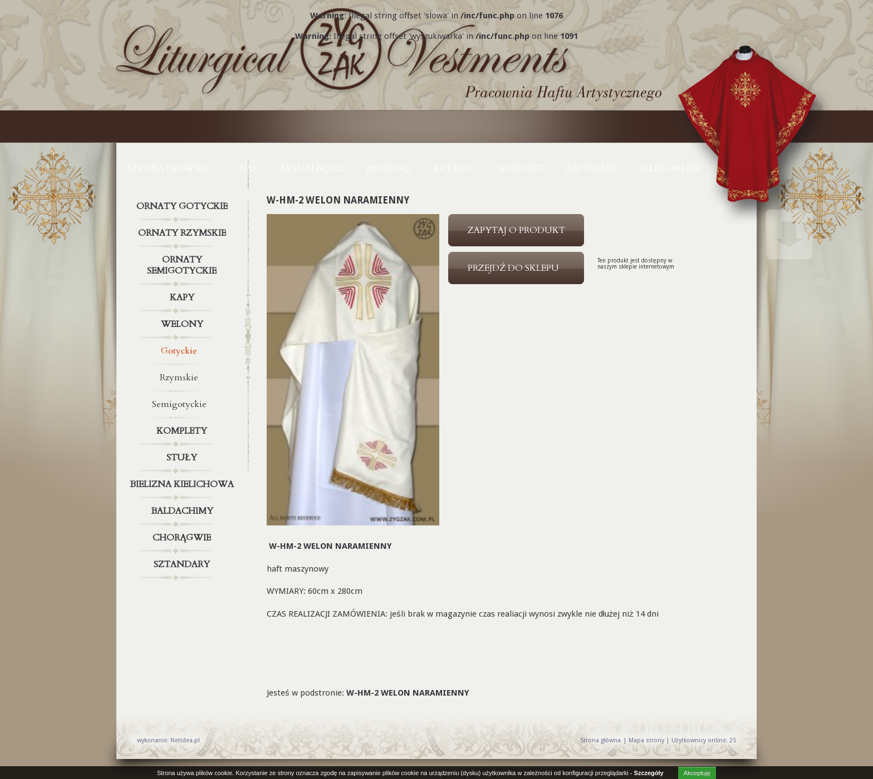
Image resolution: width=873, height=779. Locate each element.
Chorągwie (183, 537)
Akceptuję (697, 773)
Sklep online (670, 168)
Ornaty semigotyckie (183, 263)
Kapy (183, 297)
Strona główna (167, 168)
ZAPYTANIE (591, 168)
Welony (183, 324)
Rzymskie (179, 377)
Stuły (183, 457)
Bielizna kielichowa (183, 484)
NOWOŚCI (388, 168)
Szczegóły (649, 773)
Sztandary (183, 564)
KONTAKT (521, 168)
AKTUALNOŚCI (311, 168)
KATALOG (455, 168)
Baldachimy (183, 511)
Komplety (183, 430)
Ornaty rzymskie (183, 233)
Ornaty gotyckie (183, 206)
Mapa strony (646, 740)
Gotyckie (179, 351)
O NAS (243, 168)
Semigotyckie (179, 404)
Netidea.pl (185, 740)
